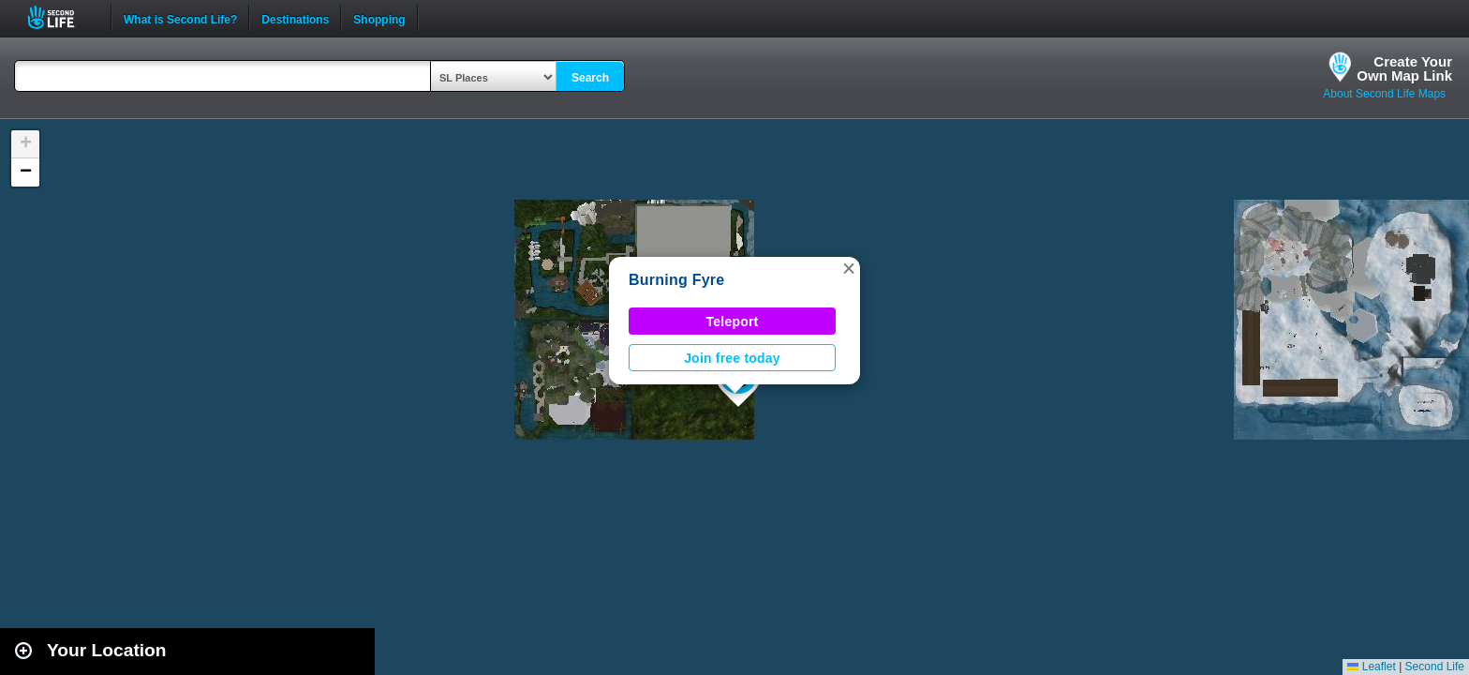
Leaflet (1371, 666)
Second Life (61, 17)
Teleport (732, 321)
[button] (849, 268)
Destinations (295, 17)
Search (590, 77)
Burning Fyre (676, 280)
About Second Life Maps (1384, 93)
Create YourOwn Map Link (1404, 68)
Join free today (732, 358)
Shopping (379, 17)
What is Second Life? (180, 17)
